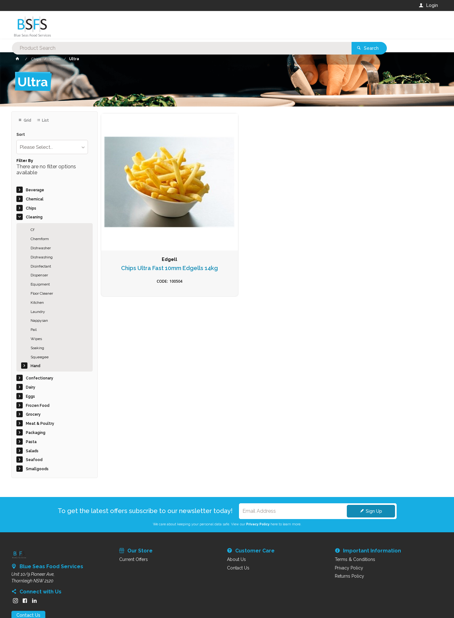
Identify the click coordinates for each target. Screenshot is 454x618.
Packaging (35, 432)
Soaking (37, 348)
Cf (32, 230)
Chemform (40, 239)
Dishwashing (42, 257)
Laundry (38, 311)
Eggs (30, 396)
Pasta (31, 442)
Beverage (35, 190)
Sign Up (374, 511)
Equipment (40, 284)
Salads (32, 451)
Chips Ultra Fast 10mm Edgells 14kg (141, 211)
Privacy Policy (258, 524)
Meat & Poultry (40, 423)
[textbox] (201, 25)
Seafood (34, 460)
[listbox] (52, 147)
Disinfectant (41, 266)
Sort (20, 135)
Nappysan (39, 320)
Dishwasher (41, 248)
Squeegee (40, 357)
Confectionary (39, 378)
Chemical (35, 199)
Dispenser (39, 275)
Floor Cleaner (42, 293)
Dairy (30, 387)
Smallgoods (37, 469)
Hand (35, 366)
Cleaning (34, 217)
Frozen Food (37, 405)
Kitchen (37, 302)
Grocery (33, 414)
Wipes (36, 339)
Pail (34, 329)
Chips (31, 208)
